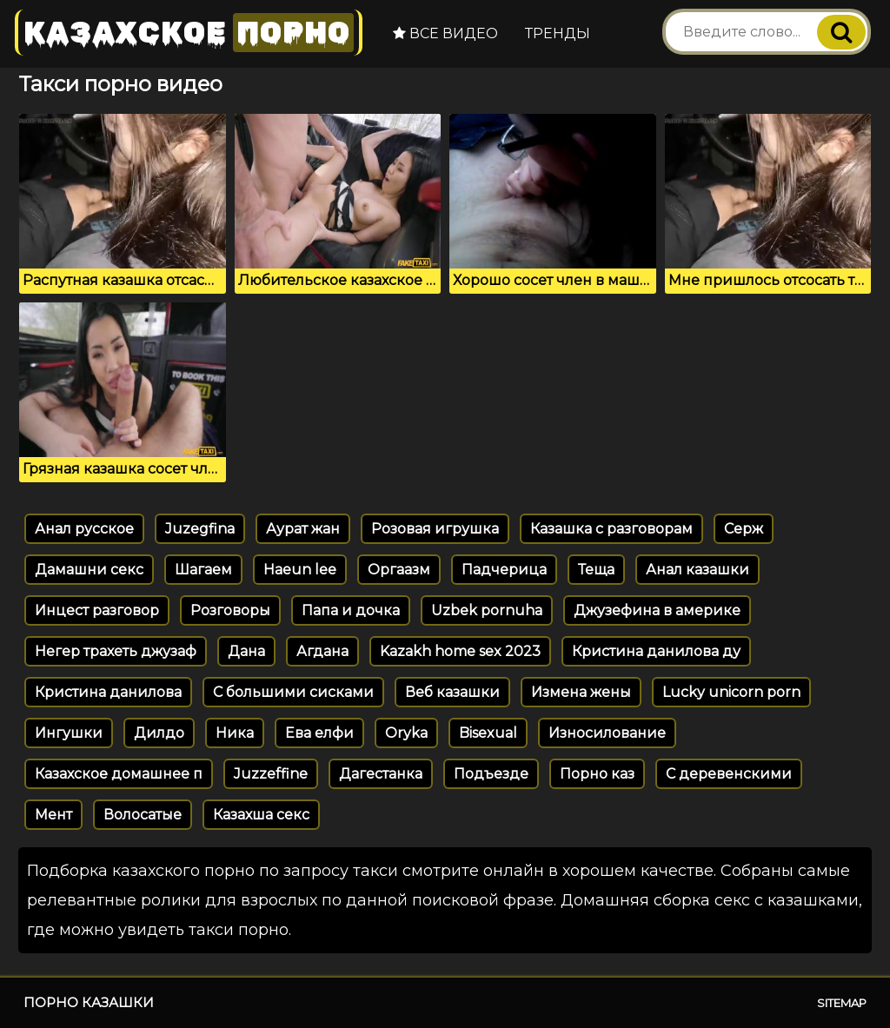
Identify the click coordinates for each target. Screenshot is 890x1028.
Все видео (445, 33)
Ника (235, 733)
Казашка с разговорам (611, 529)
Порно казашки (88, 1002)
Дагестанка (380, 774)
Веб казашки (452, 692)
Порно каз (597, 774)
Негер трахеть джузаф (115, 651)
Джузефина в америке (657, 610)
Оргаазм (399, 569)
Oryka (406, 733)
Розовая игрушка (435, 529)
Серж (743, 529)
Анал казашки (697, 569)
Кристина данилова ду (656, 651)
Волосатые (142, 814)
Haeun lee (299, 569)
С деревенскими (729, 774)
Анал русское (84, 529)
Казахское (188, 32)
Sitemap (842, 1003)
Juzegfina (200, 529)
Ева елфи (319, 733)
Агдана (322, 651)
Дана (246, 651)
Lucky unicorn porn (731, 692)
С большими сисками (293, 692)
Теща (596, 569)
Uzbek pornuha (486, 610)
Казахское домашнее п (119, 774)
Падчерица (504, 569)
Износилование (607, 733)
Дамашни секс (89, 569)
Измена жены (581, 692)
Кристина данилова (108, 692)
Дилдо (159, 733)
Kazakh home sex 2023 (460, 651)
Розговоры (230, 610)
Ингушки (69, 733)
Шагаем (203, 569)
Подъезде (491, 774)
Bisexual (488, 733)
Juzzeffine (271, 774)
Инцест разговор (97, 610)
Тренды (557, 33)
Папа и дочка (351, 610)
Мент (53, 814)
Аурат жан (303, 529)
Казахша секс (261, 814)
